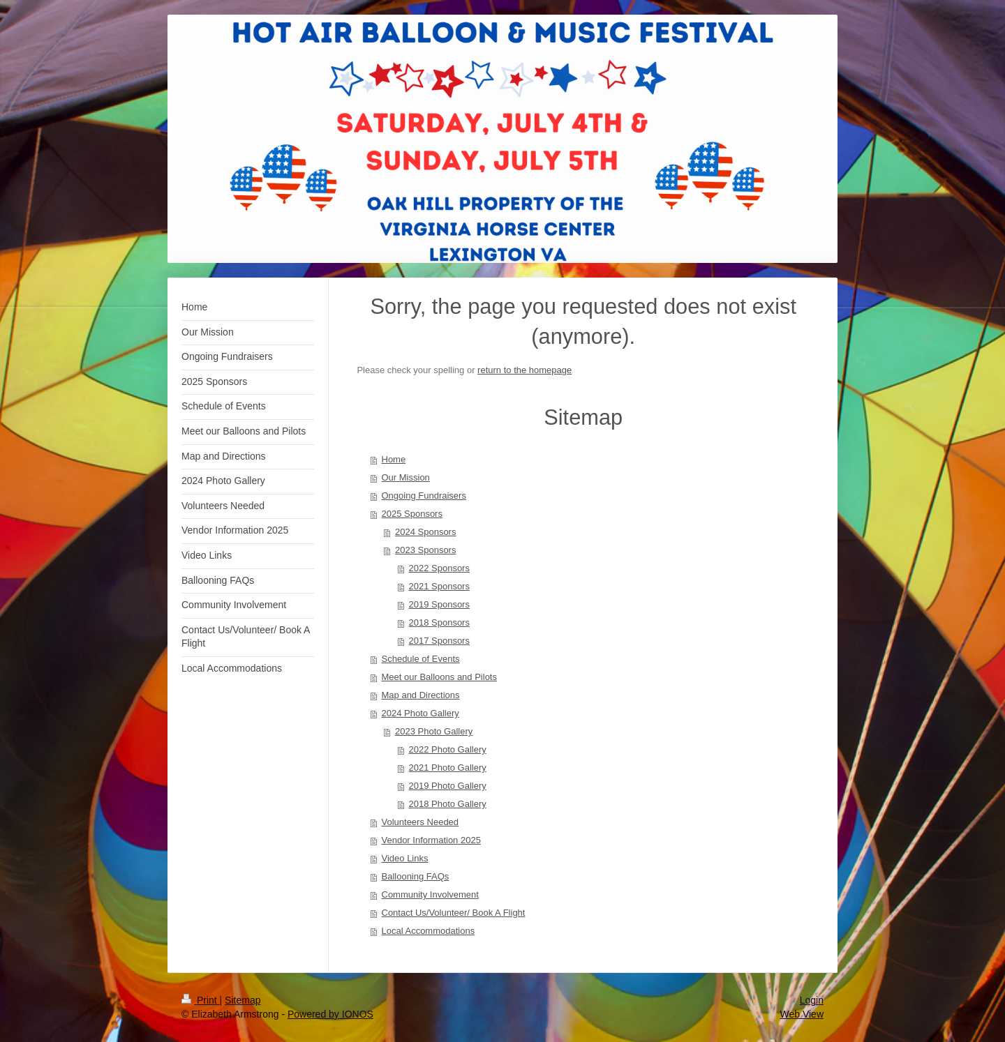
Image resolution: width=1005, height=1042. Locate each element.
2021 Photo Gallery (447, 767)
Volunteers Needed (420, 822)
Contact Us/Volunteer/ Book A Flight (454, 912)
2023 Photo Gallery (433, 731)
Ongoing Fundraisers (424, 495)
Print (200, 1000)
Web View (802, 1014)
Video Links (405, 858)
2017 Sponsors (439, 640)
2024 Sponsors (425, 532)
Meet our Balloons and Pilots (439, 677)
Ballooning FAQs (415, 876)
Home (394, 459)
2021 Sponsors (439, 586)
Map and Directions (421, 695)
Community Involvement (430, 894)
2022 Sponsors (439, 568)
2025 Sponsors (412, 513)
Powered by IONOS (330, 1014)
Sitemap (242, 1000)
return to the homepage (524, 370)
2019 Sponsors (439, 604)
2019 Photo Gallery (447, 785)
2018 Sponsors (439, 622)
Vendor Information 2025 (431, 840)
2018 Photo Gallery (447, 804)
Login (812, 1000)
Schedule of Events (421, 659)
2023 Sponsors (425, 550)
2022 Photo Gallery (447, 749)
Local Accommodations (428, 931)
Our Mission (406, 477)
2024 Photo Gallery (420, 713)
